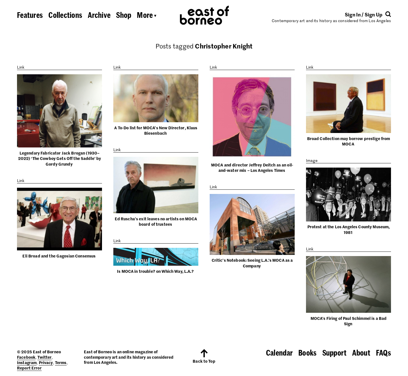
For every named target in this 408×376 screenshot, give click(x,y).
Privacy (46, 362)
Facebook (26, 357)
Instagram (27, 362)
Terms (61, 362)
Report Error (29, 368)
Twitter (44, 357)
